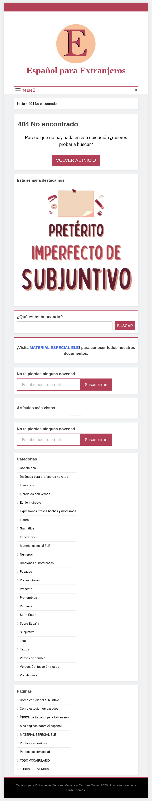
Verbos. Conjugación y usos (39, 667)
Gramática (27, 528)
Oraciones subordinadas (37, 563)
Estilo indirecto (30, 502)
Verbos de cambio (32, 658)
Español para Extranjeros (76, 70)
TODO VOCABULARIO (35, 760)
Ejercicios (27, 485)
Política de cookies (33, 743)
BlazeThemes (75, 790)
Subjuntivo (27, 632)
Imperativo (27, 537)
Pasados (26, 571)
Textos (24, 649)
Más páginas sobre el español (41, 726)
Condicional (28, 468)
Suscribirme (96, 384)
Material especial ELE (35, 546)
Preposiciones (30, 580)
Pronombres (28, 598)
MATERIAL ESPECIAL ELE (54, 347)
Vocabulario (28, 675)
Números (26, 554)
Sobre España (29, 623)
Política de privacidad (35, 752)
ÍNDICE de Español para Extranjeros (45, 717)
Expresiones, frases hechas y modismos (48, 511)
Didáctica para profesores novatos (44, 477)
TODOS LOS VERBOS (34, 769)
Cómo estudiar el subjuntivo (39, 700)
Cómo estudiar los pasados (39, 708)
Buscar (125, 325)
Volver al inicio (76, 160)
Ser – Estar (28, 615)
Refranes (26, 606)
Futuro (24, 520)
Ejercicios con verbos (35, 494)
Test (23, 641)
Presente (26, 589)
